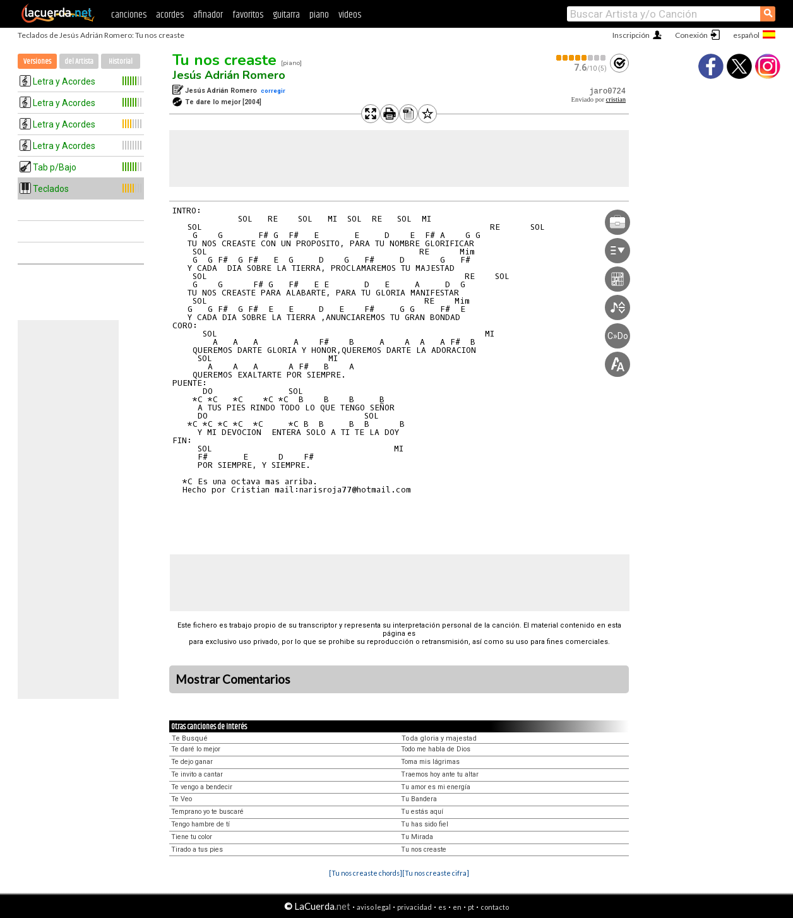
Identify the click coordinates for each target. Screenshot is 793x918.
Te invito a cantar (197, 774)
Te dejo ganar (192, 762)
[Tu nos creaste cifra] (435, 873)
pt (471, 907)
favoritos (247, 15)
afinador (208, 15)
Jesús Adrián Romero (228, 75)
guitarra (286, 15)
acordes (170, 15)
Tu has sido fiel (424, 824)
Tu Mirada (417, 837)
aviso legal (374, 907)
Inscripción (631, 35)
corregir (273, 90)
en (457, 907)
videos (349, 15)
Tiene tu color (191, 837)
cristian (616, 99)
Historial (121, 62)
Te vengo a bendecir (201, 787)
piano (319, 15)
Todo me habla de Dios (435, 749)
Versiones (37, 62)
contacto (494, 907)
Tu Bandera (419, 799)
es (442, 907)
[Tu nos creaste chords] (365, 873)
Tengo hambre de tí (200, 824)
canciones (128, 15)
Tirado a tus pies (197, 849)
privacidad (414, 907)
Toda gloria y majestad (439, 738)
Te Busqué (190, 738)
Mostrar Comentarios (233, 679)
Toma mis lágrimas (430, 762)
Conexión (691, 35)
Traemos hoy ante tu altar (440, 774)
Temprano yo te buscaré (207, 812)
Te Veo (181, 799)
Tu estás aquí (422, 812)
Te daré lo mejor (195, 749)
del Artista (78, 62)
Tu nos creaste (224, 60)
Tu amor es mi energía (435, 787)
